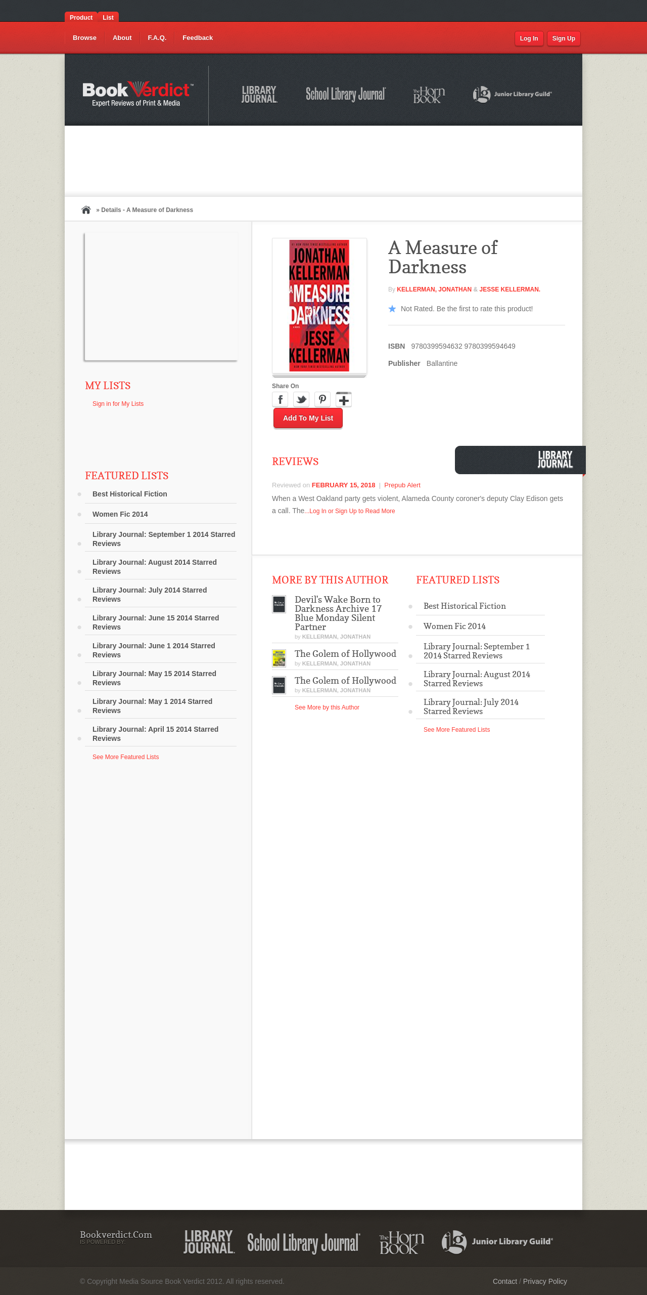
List (108, 17)
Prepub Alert (402, 485)
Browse (85, 37)
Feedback (197, 37)
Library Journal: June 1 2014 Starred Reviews (154, 650)
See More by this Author (327, 707)
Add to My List (308, 418)
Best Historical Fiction (130, 494)
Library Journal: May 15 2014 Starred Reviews (154, 678)
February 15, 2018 (344, 485)
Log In (529, 38)
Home (86, 209)
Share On (285, 386)
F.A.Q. (157, 37)
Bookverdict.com (139, 95)
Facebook (280, 400)
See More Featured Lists (126, 757)
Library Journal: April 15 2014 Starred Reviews (155, 733)
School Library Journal (346, 96)
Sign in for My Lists (118, 403)
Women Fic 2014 (120, 514)
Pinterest (322, 400)
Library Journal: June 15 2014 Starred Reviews (156, 622)
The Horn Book (429, 95)
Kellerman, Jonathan (434, 289)
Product (81, 17)
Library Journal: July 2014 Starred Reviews (150, 594)
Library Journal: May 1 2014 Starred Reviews (152, 706)
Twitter (301, 400)
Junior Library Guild (513, 96)
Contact (505, 1281)
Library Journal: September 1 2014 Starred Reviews (164, 539)
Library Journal (261, 96)
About (122, 37)
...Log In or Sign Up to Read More (349, 511)
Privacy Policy (545, 1281)
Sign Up (563, 38)
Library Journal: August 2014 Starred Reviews (155, 566)
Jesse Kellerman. (509, 289)
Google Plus (344, 400)
